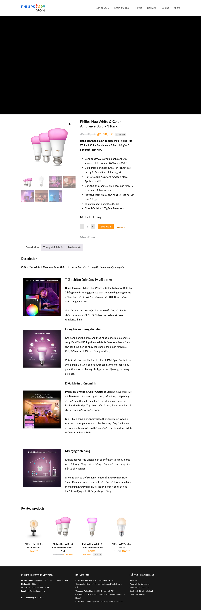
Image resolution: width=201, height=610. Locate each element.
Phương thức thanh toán (139, 587)
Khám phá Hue (122, 7)
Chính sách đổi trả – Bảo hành (141, 591)
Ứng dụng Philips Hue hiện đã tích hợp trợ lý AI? (94, 591)
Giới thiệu (133, 580)
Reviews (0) (74, 247)
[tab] (32, 247)
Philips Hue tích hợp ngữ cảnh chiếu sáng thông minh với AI (99, 601)
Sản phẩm (101, 7)
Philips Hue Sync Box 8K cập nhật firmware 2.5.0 (94, 580)
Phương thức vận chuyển (139, 584)
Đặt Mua (106, 226)
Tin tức (138, 7)
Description (32, 247)
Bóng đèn (92, 237)
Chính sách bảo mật (137, 594)
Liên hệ (165, 7)
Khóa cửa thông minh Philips (32, 598)
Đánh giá (151, 7)
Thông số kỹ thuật (53, 247)
